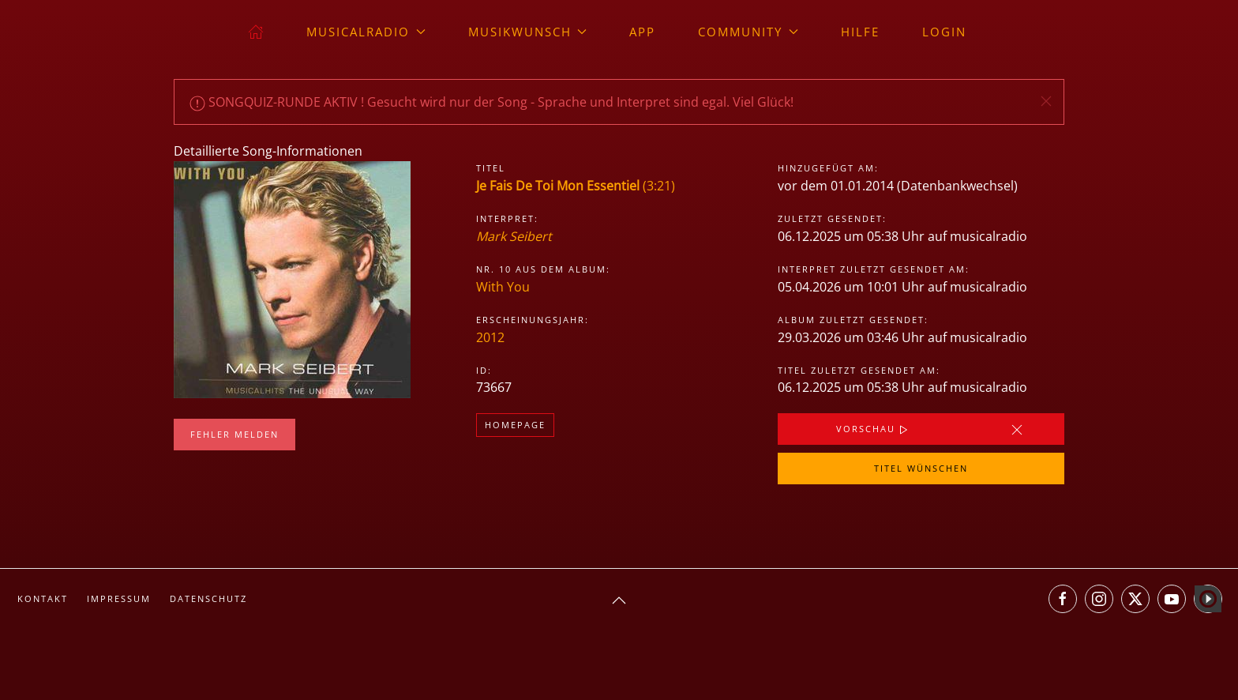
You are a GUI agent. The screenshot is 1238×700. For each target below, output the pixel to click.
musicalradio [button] (366, 32)
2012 (490, 337)
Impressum (119, 598)
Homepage (515, 425)
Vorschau (873, 430)
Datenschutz (208, 598)
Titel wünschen (921, 468)
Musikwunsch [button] (527, 32)
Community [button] (748, 32)
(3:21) (575, 185)
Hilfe (860, 32)
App (642, 32)
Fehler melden (234, 434)
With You (503, 286)
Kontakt (42, 598)
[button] (1046, 101)
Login (944, 32)
